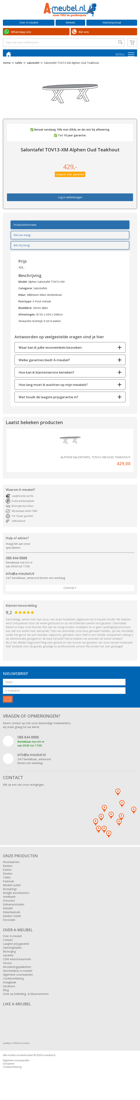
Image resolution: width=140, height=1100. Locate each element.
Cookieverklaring (13, 982)
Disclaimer (9, 1067)
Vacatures (9, 989)
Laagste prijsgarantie (16, 947)
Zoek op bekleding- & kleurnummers (26, 997)
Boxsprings (10, 892)
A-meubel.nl (48, 1058)
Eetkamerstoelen (13, 907)
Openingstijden (12, 951)
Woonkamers (11, 865)
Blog (6, 993)
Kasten (7, 873)
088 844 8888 (16, 561)
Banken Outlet (12, 919)
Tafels (7, 880)
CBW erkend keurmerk (17, 962)
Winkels (70, 22)
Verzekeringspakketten (17, 970)
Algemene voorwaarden (18, 978)
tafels (17, 66)
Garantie (8, 958)
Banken (7, 869)
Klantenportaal (112, 22)
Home (7, 66)
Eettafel (8, 911)
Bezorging (9, 955)
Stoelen (7, 877)
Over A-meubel (28, 22)
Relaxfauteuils (11, 915)
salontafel (31, 66)
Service (7, 966)
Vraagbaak (9, 985)
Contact (70, 591)
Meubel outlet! (12, 888)
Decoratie (9, 923)
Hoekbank (9, 900)
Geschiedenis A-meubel (17, 974)
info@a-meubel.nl (20, 576)
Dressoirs (9, 904)
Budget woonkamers (16, 896)
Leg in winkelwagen (70, 200)
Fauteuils (8, 884)
